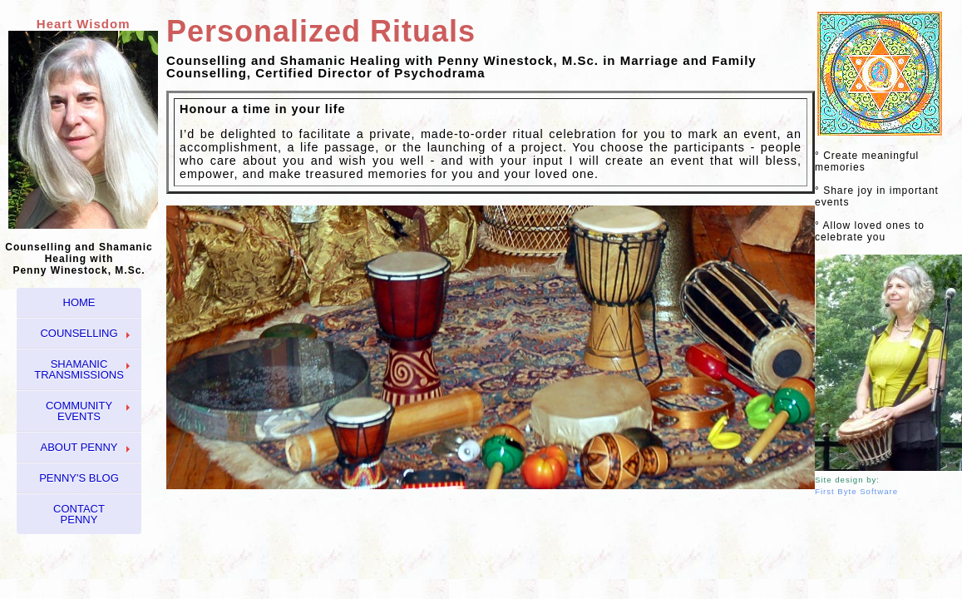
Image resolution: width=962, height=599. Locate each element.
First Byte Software (856, 491)
